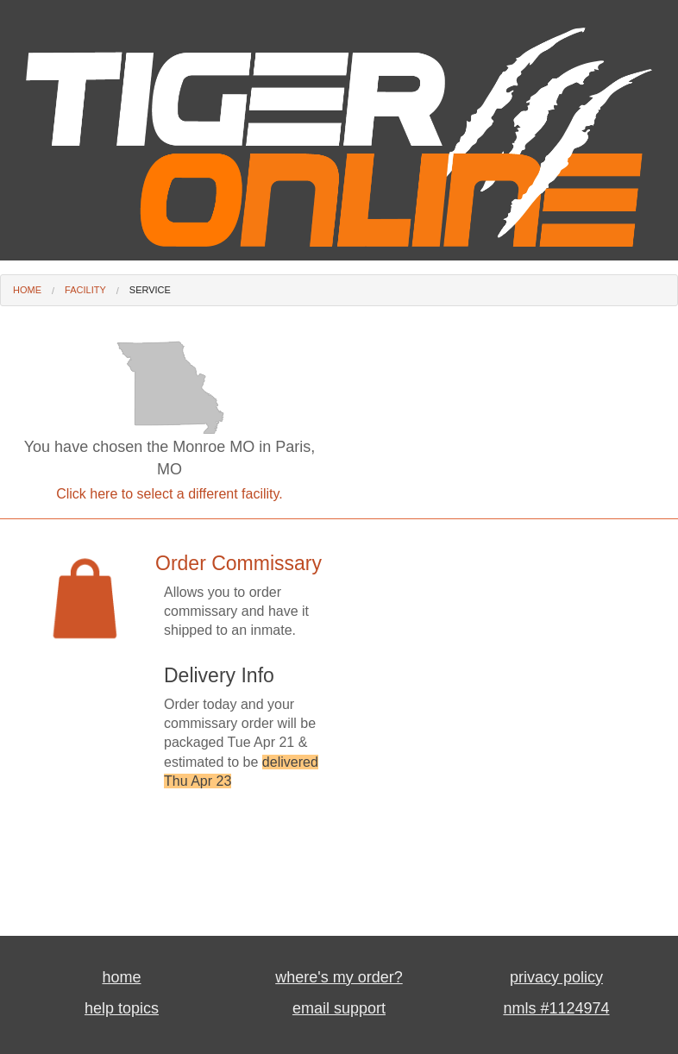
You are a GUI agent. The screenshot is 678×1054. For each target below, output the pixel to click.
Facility (85, 290)
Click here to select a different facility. (169, 493)
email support (339, 1008)
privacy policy (556, 977)
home (121, 977)
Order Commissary (238, 563)
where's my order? (339, 977)
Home (27, 290)
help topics (122, 1008)
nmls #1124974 (556, 1008)
